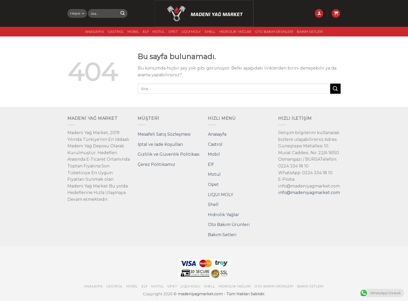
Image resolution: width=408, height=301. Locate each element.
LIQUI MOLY (191, 32)
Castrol (116, 32)
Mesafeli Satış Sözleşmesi (164, 134)
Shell (210, 32)
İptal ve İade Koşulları (160, 144)
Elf (146, 32)
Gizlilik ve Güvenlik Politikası (169, 154)
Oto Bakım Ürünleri (274, 32)
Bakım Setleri (310, 32)
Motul (158, 32)
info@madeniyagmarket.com (309, 192)
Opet (173, 32)
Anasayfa (94, 32)
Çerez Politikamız (156, 164)
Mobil (133, 32)
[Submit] (122, 13)
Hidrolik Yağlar (235, 32)
